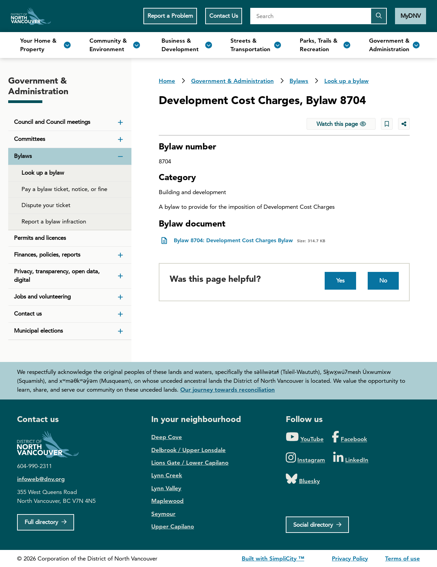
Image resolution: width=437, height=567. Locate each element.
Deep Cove (166, 437)
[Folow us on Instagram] (305, 458)
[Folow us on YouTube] (305, 437)
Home (31, 16)
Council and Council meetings (52, 121)
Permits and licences (40, 237)
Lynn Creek (166, 475)
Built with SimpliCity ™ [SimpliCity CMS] (273, 558)
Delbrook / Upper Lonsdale (188, 450)
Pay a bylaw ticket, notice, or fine (64, 189)
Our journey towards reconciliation (227, 389)
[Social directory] (317, 525)
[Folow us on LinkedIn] (350, 458)
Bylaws (299, 80)
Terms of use (402, 558)
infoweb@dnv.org (41, 479)
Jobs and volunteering (42, 296)
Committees (29, 138)
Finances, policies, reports (47, 254)
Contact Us (223, 15)
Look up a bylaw (346, 80)
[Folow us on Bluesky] (303, 479)
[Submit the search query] (378, 16)
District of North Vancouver (51, 444)
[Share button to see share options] (404, 124)
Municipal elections (38, 330)
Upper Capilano (172, 526)
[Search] (310, 16)
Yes (340, 280)
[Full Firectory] (45, 522)
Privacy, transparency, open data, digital (57, 276)
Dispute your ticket (46, 205)
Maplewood (167, 500)
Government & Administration (232, 80)
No (383, 280)
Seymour (163, 513)
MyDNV (410, 15)
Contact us (28, 313)
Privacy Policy (350, 558)
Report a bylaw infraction (54, 221)
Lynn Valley (166, 488)
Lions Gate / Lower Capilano (189, 462)
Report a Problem (170, 15)
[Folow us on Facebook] (349, 437)
